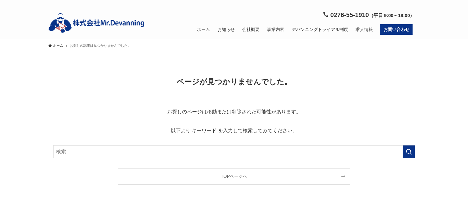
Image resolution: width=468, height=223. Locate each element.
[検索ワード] (234, 151)
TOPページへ (234, 176)
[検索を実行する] (409, 151)
